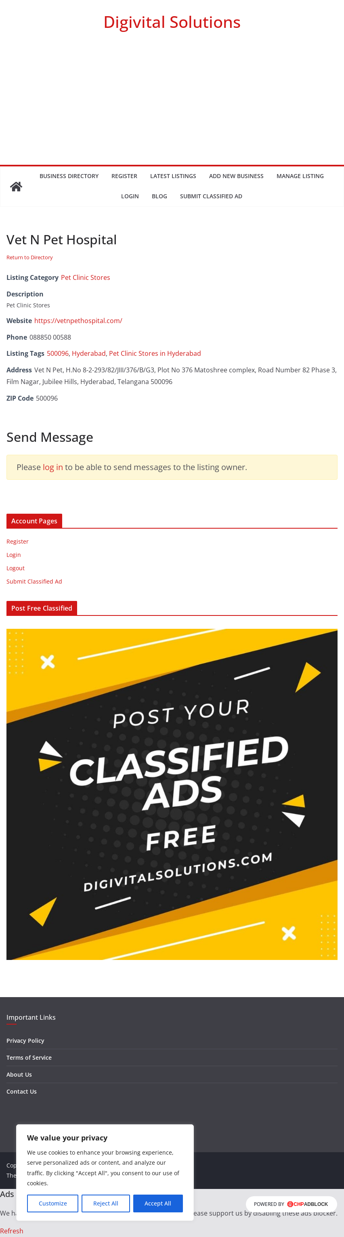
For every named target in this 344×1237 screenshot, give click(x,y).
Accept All (158, 1203)
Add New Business (236, 176)
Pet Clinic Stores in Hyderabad (155, 353)
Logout (15, 568)
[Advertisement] (172, 104)
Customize (53, 1203)
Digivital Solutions (172, 22)
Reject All (105, 1203)
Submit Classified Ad (211, 196)
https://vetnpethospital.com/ (78, 320)
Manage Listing (300, 176)
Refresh (11, 1230)
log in (53, 467)
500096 (58, 353)
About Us (19, 1074)
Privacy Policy (25, 1040)
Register (124, 176)
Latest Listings (173, 176)
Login (130, 196)
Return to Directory (29, 257)
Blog (159, 196)
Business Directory (69, 176)
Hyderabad (89, 353)
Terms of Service (29, 1057)
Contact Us (21, 1091)
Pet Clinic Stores (85, 277)
